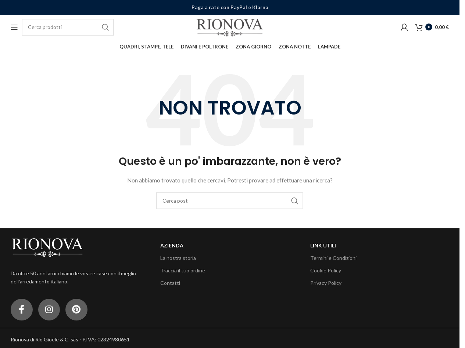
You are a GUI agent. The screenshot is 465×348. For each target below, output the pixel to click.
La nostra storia (178, 258)
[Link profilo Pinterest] (77, 310)
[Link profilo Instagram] (49, 310)
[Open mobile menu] (14, 27)
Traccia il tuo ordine (182, 270)
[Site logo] (230, 26)
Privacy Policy (325, 283)
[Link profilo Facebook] (22, 310)
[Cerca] (68, 27)
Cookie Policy (325, 270)
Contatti (170, 283)
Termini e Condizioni (333, 258)
